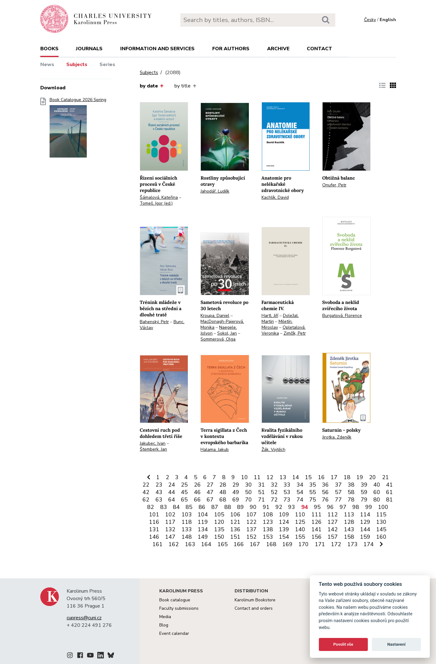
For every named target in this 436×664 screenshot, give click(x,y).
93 (291, 507)
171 (320, 544)
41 (389, 484)
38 (351, 484)
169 (287, 544)
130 (381, 522)
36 (325, 484)
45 (184, 492)
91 (266, 507)
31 (261, 484)
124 (284, 522)
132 (170, 529)
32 (274, 484)
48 (222, 492)
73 (287, 499)
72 (274, 499)
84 (176, 507)
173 (352, 544)
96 (330, 507)
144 (365, 529)
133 (187, 529)
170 (303, 544)
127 (333, 522)
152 (251, 537)
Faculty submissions (179, 608)
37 (338, 484)
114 (365, 514)
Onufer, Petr (334, 185)
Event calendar (174, 633)
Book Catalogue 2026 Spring (78, 129)
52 (274, 492)
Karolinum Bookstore (255, 600)
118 (187, 522)
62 (146, 499)
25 (184, 484)
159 (365, 537)
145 (381, 529)
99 (368, 507)
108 (268, 514)
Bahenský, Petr (154, 322)
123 (268, 522)
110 (300, 514)
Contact (319, 48)
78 (351, 499)
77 (338, 499)
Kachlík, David (275, 197)
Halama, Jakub (214, 449)
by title (185, 85)
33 (287, 484)
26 (197, 484)
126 (316, 522)
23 (159, 484)
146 (154, 537)
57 (338, 492)
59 (364, 492)
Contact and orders (254, 608)
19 (359, 477)
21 (385, 477)
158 (349, 537)
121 (235, 522)
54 (300, 492)
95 (317, 507)
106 (235, 514)
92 (278, 507)
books (49, 48)
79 (364, 499)
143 (349, 529)
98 (355, 507)
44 (171, 492)
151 (235, 537)
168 (271, 544)
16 (321, 477)
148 (187, 537)
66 (197, 499)
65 (184, 499)
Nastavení (396, 644)
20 (372, 477)
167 (255, 544)
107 (251, 514)
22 (146, 484)
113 (349, 514)
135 (219, 529)
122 (251, 522)
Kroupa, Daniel (214, 316)
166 (239, 544)
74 (300, 499)
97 (343, 507)
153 (268, 537)
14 (295, 477)
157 (333, 537)
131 (154, 529)
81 (389, 499)
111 (316, 514)
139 (284, 529)
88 (227, 507)
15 (308, 477)
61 (389, 492)
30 (248, 484)
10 (244, 477)
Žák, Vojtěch (273, 449)
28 (222, 484)
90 (253, 507)
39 (364, 484)
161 (157, 544)
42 (146, 492)
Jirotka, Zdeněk (336, 437)
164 (206, 544)
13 (283, 477)
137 (251, 529)
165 (223, 544)
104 (203, 514)
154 (284, 537)
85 (189, 507)
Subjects (76, 64)
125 (300, 522)
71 (261, 499)
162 (174, 544)
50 (248, 492)
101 (154, 514)
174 (368, 544)
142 (333, 529)
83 (163, 507)
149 (203, 537)
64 (171, 499)
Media (165, 617)
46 (197, 492)
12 (269, 477)
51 (261, 492)
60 (376, 492)
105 (219, 514)
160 (381, 537)
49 (235, 492)
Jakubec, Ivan (152, 443)
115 (381, 514)
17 (334, 477)
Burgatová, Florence (342, 316)
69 (235, 499)
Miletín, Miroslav (277, 324)
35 (312, 484)
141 (316, 529)
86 (202, 507)
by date (151, 85)
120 (219, 522)
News (47, 64)
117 (170, 522)
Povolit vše (343, 644)
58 (351, 492)
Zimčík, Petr (295, 333)
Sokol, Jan (227, 333)
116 (154, 522)
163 (190, 544)
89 (240, 507)
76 (325, 499)
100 (383, 507)
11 (257, 477)
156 (316, 537)
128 (349, 522)
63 (159, 499)
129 (365, 522)
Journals (89, 48)
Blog (163, 625)
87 (214, 507)
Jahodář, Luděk (214, 191)
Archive (278, 48)
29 (235, 484)
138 (268, 529)
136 (235, 529)
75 (312, 499)
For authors (230, 48)
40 (376, 484)
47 (210, 492)
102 (170, 514)
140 (300, 529)
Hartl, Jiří (270, 316)
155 (300, 537)
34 (300, 484)
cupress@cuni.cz (84, 617)
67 (210, 499)
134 (203, 529)
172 (336, 544)
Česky (370, 20)
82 (150, 507)
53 (287, 492)
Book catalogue (174, 600)
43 (159, 492)
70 (248, 499)
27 (210, 484)
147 (170, 537)
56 (325, 492)
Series (107, 64)
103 (187, 514)
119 (203, 522)
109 (284, 514)
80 (376, 499)
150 (219, 537)
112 (333, 514)
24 (171, 484)
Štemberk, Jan (153, 449)
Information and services (157, 48)
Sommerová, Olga (218, 339)
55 (312, 492)
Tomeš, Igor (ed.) (156, 203)
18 (347, 477)
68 (222, 499)
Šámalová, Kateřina (159, 197)
